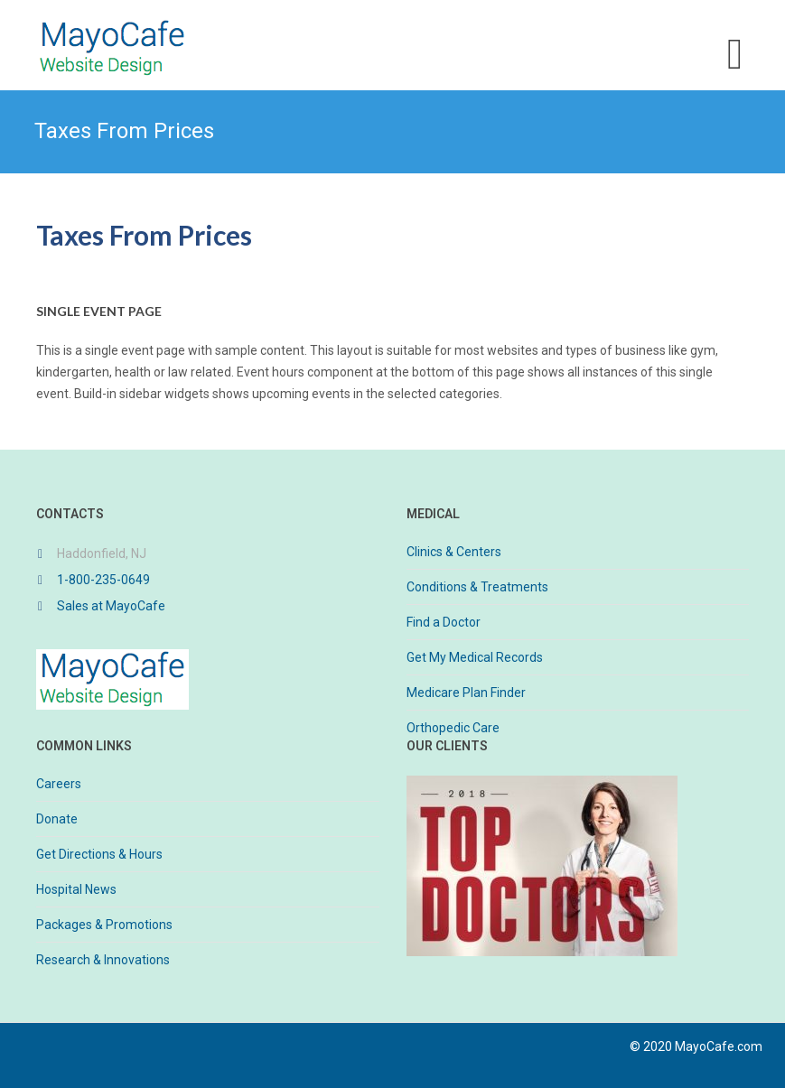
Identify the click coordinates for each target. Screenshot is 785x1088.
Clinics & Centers (454, 551)
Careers (58, 783)
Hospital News (76, 889)
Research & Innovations (103, 960)
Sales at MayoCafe (111, 606)
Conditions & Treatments (477, 587)
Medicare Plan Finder (466, 692)
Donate (57, 819)
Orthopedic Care (453, 728)
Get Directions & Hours (99, 854)
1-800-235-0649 (103, 579)
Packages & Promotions (104, 924)
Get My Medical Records (475, 657)
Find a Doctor (444, 622)
